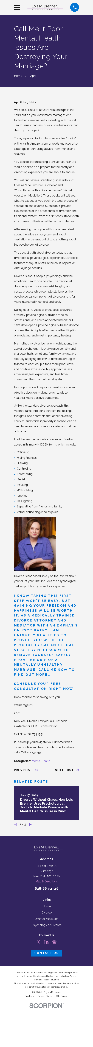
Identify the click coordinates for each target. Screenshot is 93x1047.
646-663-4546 (46, 934)
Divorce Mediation (46, 964)
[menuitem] (29, 1041)
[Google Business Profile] (54, 988)
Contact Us (46, 999)
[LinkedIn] (46, 988)
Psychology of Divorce (46, 971)
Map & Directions (46, 927)
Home (47, 952)
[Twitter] (38, 988)
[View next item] (30, 870)
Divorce (46, 958)
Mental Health (41, 807)
